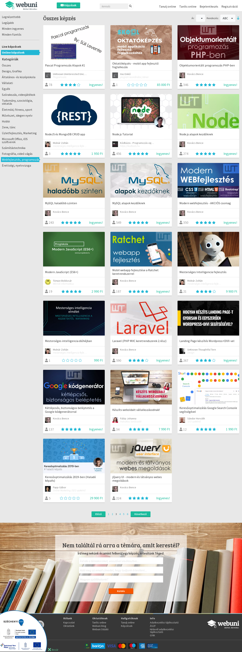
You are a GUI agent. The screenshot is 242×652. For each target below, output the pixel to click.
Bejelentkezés (209, 6)
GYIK (152, 635)
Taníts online (187, 6)
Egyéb (6, 89)
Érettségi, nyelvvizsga (16, 165)
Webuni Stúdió (100, 629)
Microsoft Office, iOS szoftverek (15, 140)
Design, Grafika (12, 71)
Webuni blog (99, 626)
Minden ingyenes (13, 28)
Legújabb (8, 23)
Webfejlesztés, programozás (20, 159)
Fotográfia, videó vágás (17, 154)
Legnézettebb (11, 17)
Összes (6, 65)
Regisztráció (229, 6)
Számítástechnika (13, 148)
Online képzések (13, 52)
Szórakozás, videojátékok (18, 95)
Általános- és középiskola (18, 77)
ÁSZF (153, 626)
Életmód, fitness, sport (17, 109)
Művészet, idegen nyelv (17, 115)
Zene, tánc (9, 127)
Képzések (68, 5)
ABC (228, 18)
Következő (140, 514)
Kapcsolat (69, 622)
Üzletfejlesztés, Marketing (19, 133)
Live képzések (11, 46)
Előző (98, 514)
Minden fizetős (11, 34)
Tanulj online (167, 6)
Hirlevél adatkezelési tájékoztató (162, 631)
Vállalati (7, 83)
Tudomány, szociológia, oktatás (17, 102)
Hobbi (6, 121)
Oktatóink (68, 626)
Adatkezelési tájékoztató (164, 622)
